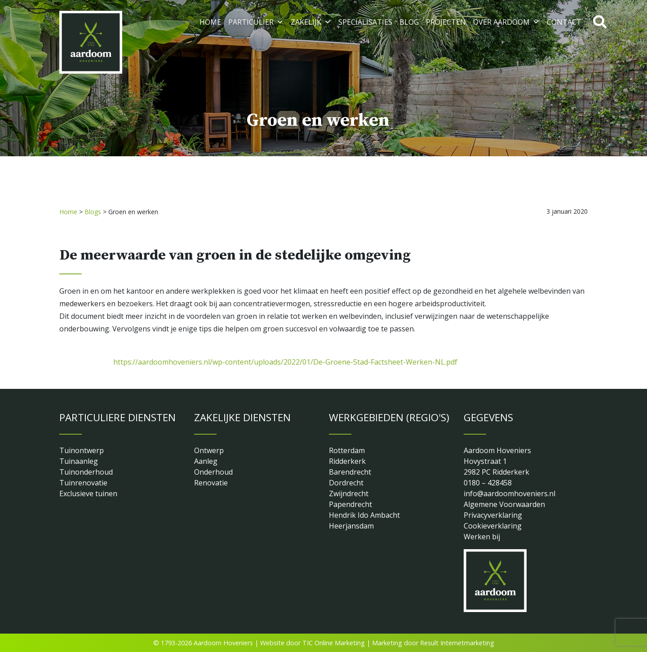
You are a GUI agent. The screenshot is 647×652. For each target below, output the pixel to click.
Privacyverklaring (493, 515)
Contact (564, 22)
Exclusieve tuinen (88, 493)
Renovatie (211, 483)
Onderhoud (213, 472)
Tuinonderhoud (86, 472)
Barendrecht (350, 472)
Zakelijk (311, 22)
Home (210, 22)
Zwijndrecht (348, 493)
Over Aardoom (506, 22)
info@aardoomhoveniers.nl (509, 493)
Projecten (446, 22)
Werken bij (482, 537)
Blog (409, 22)
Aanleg (205, 461)
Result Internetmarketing (457, 643)
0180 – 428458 (488, 483)
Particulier (256, 22)
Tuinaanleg (78, 461)
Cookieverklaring (493, 526)
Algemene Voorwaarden (504, 504)
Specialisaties (365, 22)
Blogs (92, 211)
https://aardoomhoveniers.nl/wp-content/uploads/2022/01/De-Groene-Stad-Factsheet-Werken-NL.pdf (285, 362)
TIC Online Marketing (333, 643)
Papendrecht (350, 504)
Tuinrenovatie (83, 483)
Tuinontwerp (81, 450)
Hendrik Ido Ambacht (364, 515)
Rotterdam (347, 450)
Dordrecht (346, 483)
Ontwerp (209, 450)
